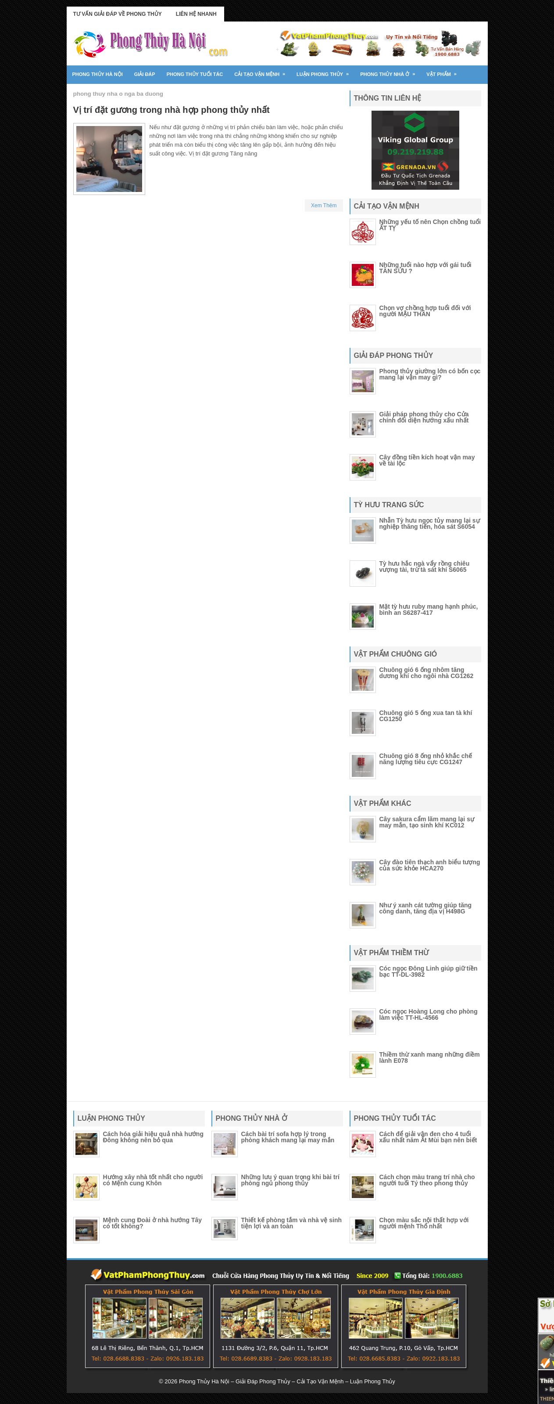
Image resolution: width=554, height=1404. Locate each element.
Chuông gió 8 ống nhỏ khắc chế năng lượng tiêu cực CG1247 (425, 758)
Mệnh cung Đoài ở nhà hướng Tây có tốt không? (152, 1223)
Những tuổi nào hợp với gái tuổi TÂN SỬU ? (425, 267)
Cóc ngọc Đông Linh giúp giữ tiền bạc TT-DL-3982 (428, 971)
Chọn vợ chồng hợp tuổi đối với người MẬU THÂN (425, 311)
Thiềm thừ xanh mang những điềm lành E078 (429, 1057)
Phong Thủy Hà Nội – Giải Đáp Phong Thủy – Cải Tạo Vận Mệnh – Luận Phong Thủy (287, 1381)
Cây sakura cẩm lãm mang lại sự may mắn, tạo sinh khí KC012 (426, 822)
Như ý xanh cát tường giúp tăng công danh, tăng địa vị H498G (425, 908)
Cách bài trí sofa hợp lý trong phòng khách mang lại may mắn (288, 1137)
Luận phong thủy (325, 71)
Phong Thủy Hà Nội (97, 74)
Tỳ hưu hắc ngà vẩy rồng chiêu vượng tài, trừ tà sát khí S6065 (424, 566)
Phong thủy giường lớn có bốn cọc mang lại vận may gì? (430, 374)
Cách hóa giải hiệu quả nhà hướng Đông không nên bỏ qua (153, 1137)
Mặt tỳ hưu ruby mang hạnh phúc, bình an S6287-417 (428, 609)
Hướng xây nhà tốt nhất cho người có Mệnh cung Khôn (153, 1180)
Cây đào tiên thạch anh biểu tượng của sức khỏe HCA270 (429, 865)
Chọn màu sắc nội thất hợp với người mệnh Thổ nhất (424, 1223)
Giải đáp (144, 74)
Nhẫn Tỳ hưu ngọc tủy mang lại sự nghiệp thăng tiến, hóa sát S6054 (429, 523)
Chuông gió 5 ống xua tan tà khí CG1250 (425, 715)
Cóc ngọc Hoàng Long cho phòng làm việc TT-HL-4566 (428, 1014)
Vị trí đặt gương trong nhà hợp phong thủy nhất (171, 110)
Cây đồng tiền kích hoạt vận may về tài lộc (427, 460)
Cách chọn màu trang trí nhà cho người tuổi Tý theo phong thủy (427, 1180)
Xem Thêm (323, 205)
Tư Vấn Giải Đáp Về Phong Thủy (117, 14)
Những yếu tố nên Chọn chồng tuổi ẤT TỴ (430, 224)
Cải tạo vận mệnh (262, 71)
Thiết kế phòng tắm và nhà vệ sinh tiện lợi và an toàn (291, 1223)
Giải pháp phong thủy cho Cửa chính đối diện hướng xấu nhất (424, 417)
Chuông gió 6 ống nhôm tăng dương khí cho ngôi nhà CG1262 (426, 672)
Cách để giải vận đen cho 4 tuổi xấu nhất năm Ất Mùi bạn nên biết (428, 1137)
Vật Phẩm (444, 71)
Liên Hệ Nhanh (196, 14)
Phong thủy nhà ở (390, 71)
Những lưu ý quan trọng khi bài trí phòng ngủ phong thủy (290, 1180)
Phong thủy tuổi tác (195, 74)
